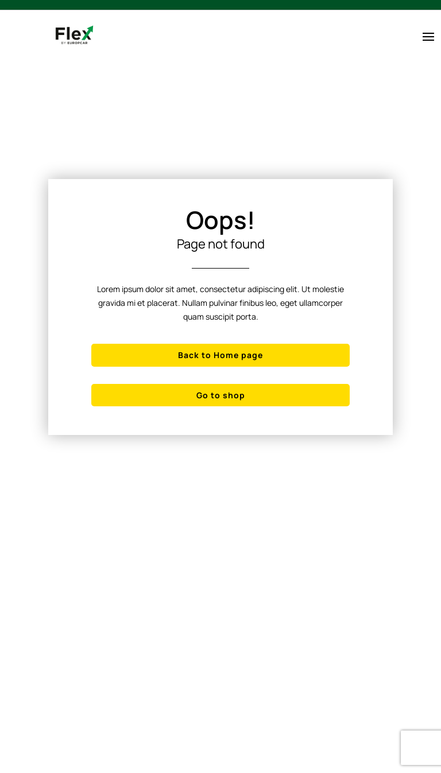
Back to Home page (220, 354)
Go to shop (220, 395)
